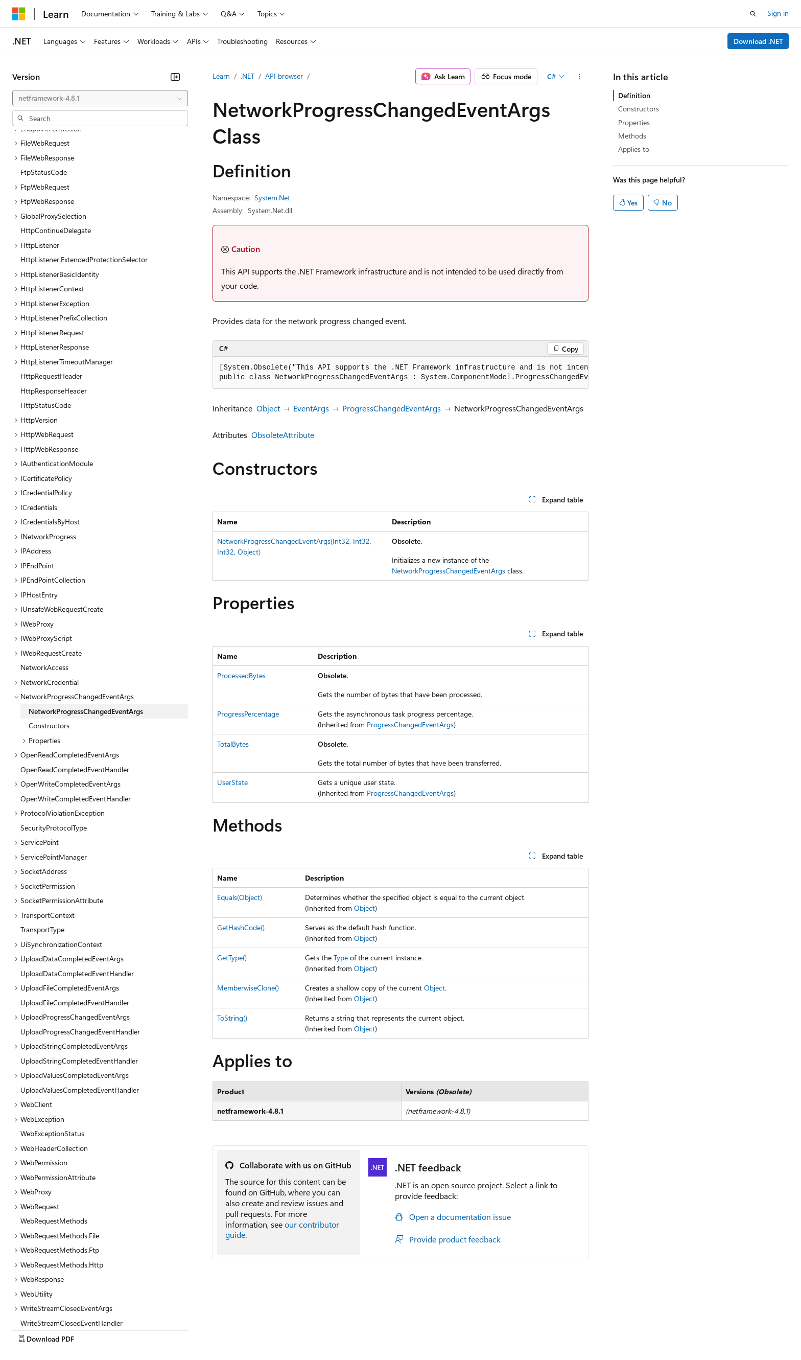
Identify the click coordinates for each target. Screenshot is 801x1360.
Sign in (778, 13)
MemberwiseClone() (248, 988)
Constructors (638, 108)
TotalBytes (233, 744)
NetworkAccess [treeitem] (44, 579)
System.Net (272, 197)
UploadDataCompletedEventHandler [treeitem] (77, 885)
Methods (632, 136)
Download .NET (758, 41)
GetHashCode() (241, 927)
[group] (400, 373)
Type (341, 957)
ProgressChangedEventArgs (391, 408)
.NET (247, 76)
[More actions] (579, 76)
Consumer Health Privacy (293, 1329)
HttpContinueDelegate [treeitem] (55, 142)
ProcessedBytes (241, 675)
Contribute (183, 1329)
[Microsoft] (19, 13)
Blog (139, 1329)
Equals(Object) (239, 897)
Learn (221, 76)
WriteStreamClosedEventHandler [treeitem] (71, 1234)
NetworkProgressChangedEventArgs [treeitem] (86, 623)
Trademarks (423, 1329)
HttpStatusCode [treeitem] (45, 316)
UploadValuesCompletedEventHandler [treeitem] (79, 1001)
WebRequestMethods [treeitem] (53, 1132)
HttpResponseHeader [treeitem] (53, 302)
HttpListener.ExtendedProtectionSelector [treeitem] (84, 171)
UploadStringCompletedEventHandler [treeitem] (79, 972)
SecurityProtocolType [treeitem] (53, 739)
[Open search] (753, 14)
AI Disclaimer (32, 1329)
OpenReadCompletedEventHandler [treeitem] (74, 681)
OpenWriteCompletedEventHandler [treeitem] (75, 710)
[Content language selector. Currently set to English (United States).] (59, 1305)
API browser (284, 76)
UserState (232, 782)
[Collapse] (175, 76)
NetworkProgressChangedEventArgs (448, 570)
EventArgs (311, 408)
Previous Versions (92, 1329)
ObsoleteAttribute (282, 434)
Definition (634, 95)
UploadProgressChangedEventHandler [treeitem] (80, 943)
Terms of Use (373, 1329)
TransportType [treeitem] (42, 841)
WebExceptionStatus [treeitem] (52, 1045)
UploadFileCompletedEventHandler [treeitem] (74, 914)
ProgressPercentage (248, 714)
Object (268, 408)
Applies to (633, 149)
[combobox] (100, 98)
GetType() (232, 957)
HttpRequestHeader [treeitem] (51, 287)
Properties (634, 122)
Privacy (223, 1329)
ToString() (232, 1018)
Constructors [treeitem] (49, 637)
